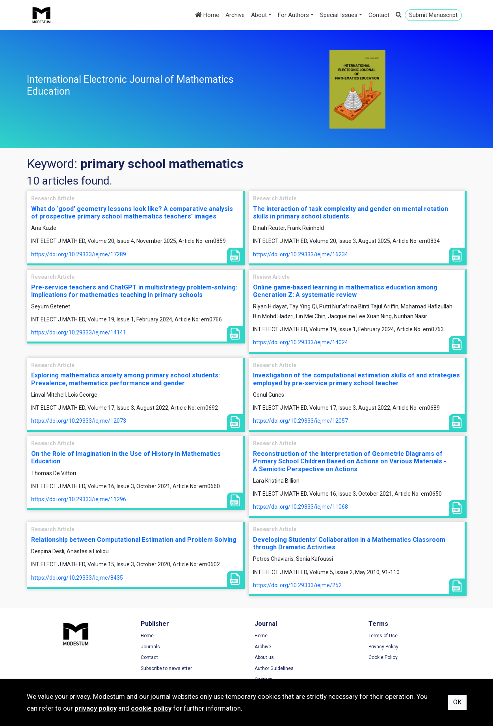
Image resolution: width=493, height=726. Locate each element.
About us (264, 657)
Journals (150, 646)
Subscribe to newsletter (166, 668)
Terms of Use (383, 635)
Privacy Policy (383, 646)
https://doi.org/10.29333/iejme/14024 (300, 342)
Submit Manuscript (433, 15)
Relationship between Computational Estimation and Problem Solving (133, 539)
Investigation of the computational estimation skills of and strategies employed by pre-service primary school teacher (356, 378)
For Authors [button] (293, 15)
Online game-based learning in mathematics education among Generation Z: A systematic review (345, 291)
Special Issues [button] (338, 15)
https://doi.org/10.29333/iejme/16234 (300, 254)
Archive (235, 15)
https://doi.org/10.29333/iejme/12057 (300, 421)
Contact (378, 15)
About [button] (259, 15)
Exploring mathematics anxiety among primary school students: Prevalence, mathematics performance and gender (125, 378)
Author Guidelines (274, 668)
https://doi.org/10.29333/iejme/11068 (300, 507)
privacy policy (95, 708)
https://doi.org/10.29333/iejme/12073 (78, 421)
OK (457, 702)
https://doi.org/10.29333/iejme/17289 (78, 254)
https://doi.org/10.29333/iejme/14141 (78, 332)
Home (207, 15)
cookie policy (151, 708)
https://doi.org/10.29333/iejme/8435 (77, 578)
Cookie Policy (383, 657)
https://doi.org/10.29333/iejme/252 (297, 585)
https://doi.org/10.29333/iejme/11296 (78, 499)
